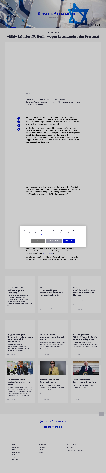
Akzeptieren (69, 241)
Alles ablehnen (38, 241)
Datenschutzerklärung (38, 235)
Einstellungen (54, 241)
